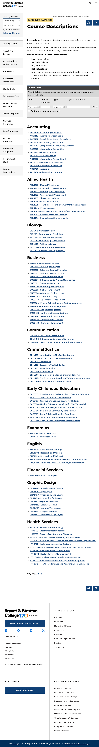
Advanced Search (11, 33)
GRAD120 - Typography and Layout (46, 495)
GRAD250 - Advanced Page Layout (46, 515)
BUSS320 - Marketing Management (47, 286)
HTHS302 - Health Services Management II (50, 554)
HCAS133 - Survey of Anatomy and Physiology (52, 534)
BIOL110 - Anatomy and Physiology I (47, 234)
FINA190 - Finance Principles (43, 475)
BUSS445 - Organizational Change (46, 320)
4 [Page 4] (41, 573)
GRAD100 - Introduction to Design (46, 488)
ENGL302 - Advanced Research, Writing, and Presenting (57, 463)
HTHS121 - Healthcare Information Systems (50, 544)
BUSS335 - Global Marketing (43, 296)
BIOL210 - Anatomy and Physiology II (47, 247)
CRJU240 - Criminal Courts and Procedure (50, 381)
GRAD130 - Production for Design (46, 498)
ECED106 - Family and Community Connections (53, 411)
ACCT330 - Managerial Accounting (46, 162)
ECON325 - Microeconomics (43, 437)
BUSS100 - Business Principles (44, 263)
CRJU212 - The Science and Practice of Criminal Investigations (60, 378)
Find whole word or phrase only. (46, 111)
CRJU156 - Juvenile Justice (42, 368)
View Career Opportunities (24, 623)
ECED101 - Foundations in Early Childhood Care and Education (60, 394)
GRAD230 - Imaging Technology (45, 508)
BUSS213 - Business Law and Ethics (47, 273)
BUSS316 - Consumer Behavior (44, 283)
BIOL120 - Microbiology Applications (47, 241)
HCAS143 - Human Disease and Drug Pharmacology (55, 537)
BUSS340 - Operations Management (47, 300)
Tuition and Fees (11, 96)
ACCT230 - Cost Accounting (43, 156)
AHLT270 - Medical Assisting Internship (49, 218)
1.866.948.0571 (12, 637)
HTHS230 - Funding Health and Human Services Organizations (60, 547)
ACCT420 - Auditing (39, 169)
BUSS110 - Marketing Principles (45, 267)
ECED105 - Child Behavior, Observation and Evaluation (56, 407)
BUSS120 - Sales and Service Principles (48, 270)
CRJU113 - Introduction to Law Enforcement (51, 358)
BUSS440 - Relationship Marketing (47, 316)
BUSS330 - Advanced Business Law (47, 293)
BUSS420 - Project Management (45, 310)
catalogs (15, 743)
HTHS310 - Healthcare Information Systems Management (57, 560)
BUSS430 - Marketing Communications (49, 313)
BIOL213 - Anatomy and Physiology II (47, 251)
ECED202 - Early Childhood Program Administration (55, 421)
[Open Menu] (95, 3)
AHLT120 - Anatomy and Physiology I (47, 191)
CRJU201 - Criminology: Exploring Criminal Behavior (55, 375)
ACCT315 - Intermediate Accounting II (48, 159)
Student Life (9, 89)
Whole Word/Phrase (13, 30)
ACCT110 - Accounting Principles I (46, 132)
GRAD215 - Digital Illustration (44, 501)
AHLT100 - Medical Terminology (45, 185)
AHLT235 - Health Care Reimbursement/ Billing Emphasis (58, 205)
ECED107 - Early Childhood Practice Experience (53, 414)
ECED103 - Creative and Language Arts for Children (54, 401)
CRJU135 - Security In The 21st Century (48, 365)
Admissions (8, 71)
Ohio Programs (10, 131)
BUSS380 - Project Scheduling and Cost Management (56, 303)
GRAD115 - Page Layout (41, 491)
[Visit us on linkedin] (31, 630)
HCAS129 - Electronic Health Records (47, 531)
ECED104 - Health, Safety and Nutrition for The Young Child (58, 404)
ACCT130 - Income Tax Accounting (46, 136)
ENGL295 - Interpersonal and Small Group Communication (58, 459)
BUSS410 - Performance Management (48, 306)
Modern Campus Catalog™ (77, 743)
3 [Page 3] (38, 573)
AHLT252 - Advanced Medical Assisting (48, 215)
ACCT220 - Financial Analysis (44, 152)
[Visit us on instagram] (18, 630)
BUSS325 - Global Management (45, 290)
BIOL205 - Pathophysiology (43, 244)
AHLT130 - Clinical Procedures (44, 198)
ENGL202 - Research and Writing (46, 453)
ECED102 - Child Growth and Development (50, 397)
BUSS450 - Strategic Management (46, 323)
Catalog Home (10, 44)
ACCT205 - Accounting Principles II (46, 142)
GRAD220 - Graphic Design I (43, 505)
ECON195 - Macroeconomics (43, 433)
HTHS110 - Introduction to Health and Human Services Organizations (63, 541)
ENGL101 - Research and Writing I (46, 449)
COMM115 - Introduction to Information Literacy (52, 339)
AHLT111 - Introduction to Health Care (48, 188)
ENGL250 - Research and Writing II (46, 456)
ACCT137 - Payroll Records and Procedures (50, 139)
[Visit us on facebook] (6, 630)
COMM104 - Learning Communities (47, 336)
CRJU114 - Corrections (40, 362)
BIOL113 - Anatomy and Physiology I (47, 237)
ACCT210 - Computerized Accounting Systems (52, 146)
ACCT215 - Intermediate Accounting (47, 149)
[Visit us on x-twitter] (43, 630)
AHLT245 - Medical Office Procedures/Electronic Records (57, 211)
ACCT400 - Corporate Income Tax (46, 166)
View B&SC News (24, 690)
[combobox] (75, 16)
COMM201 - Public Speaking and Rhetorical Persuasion (56, 342)
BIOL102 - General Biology (42, 231)
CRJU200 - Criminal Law (41, 371)
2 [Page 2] (36, 573)
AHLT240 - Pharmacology (42, 208)
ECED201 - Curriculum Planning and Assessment (53, 417)
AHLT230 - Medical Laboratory (44, 201)
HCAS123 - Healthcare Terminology (46, 527)
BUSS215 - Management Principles (46, 277)
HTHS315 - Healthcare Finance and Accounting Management (59, 564)
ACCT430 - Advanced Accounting (46, 172)
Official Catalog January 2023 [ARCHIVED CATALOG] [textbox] (71, 16)
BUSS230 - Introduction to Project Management (53, 280)
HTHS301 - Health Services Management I (50, 551)
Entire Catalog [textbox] (9, 21)
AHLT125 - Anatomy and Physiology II (48, 195)
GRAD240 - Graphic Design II (44, 511)
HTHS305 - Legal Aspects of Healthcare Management (55, 557)
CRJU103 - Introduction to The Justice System (52, 355)
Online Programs (11, 114)
